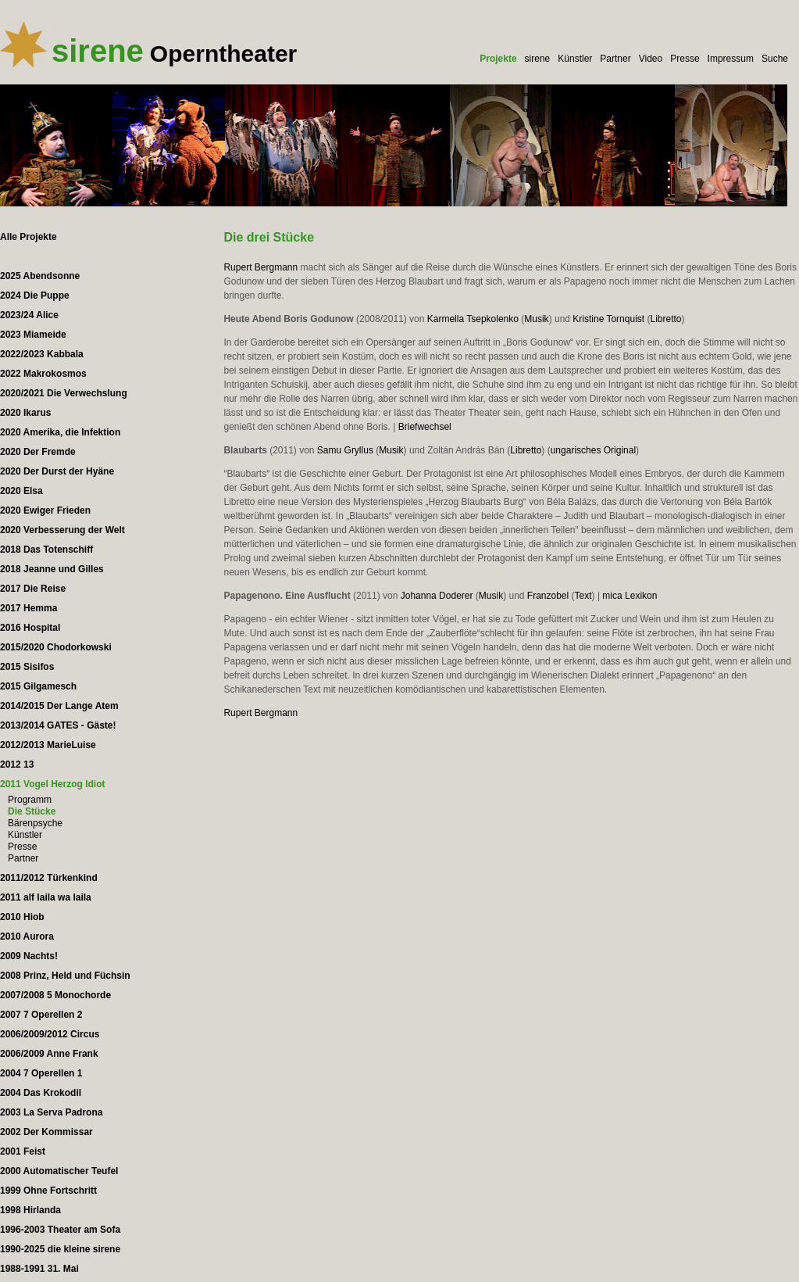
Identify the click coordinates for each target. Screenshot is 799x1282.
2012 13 (17, 764)
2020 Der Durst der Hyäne (57, 471)
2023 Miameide (33, 334)
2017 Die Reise (33, 588)
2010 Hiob (22, 916)
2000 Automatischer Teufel (59, 1171)
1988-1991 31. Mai (39, 1268)
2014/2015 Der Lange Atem (59, 705)
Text (583, 595)
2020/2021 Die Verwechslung (63, 393)
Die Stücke (31, 811)
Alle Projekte (28, 236)
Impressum (731, 58)
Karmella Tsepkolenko (473, 318)
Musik (536, 318)
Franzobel (548, 595)
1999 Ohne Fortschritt (48, 1190)
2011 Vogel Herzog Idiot (52, 784)
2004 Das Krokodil (40, 1092)
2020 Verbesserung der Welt (62, 530)
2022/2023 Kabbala (42, 354)
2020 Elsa (21, 490)
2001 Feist (22, 1151)
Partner (615, 58)
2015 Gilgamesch (38, 686)
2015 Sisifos (27, 666)
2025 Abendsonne (40, 275)
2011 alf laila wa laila (45, 897)
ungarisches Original (593, 450)
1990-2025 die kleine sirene (60, 1249)
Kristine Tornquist (608, 318)
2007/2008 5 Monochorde (55, 995)
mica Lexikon (629, 595)
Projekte (498, 58)
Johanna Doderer (437, 595)
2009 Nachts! (29, 956)
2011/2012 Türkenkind (49, 877)
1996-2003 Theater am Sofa (60, 1229)
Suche (775, 58)
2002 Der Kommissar (46, 1131)
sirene (538, 58)
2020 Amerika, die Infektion (60, 432)
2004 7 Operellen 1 (41, 1073)
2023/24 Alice (29, 315)
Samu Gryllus (345, 450)
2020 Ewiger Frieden (45, 510)
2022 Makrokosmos (43, 373)
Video (650, 58)
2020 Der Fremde (38, 451)
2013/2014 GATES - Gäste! (58, 725)
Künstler (575, 58)
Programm (30, 799)
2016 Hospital (30, 627)
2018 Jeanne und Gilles (52, 569)
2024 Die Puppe (35, 295)
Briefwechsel (424, 426)
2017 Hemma (28, 608)
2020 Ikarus (25, 412)
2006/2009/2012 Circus (49, 1034)
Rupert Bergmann (260, 267)
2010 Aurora (27, 936)
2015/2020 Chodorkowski (56, 647)
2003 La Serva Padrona (51, 1112)
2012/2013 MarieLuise (48, 744)
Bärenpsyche (35, 823)
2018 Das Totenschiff (46, 549)
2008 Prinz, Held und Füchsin (65, 975)
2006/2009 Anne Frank (49, 1053)
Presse (684, 58)
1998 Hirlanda (30, 1210)
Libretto (665, 318)
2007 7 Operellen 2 (41, 1014)
